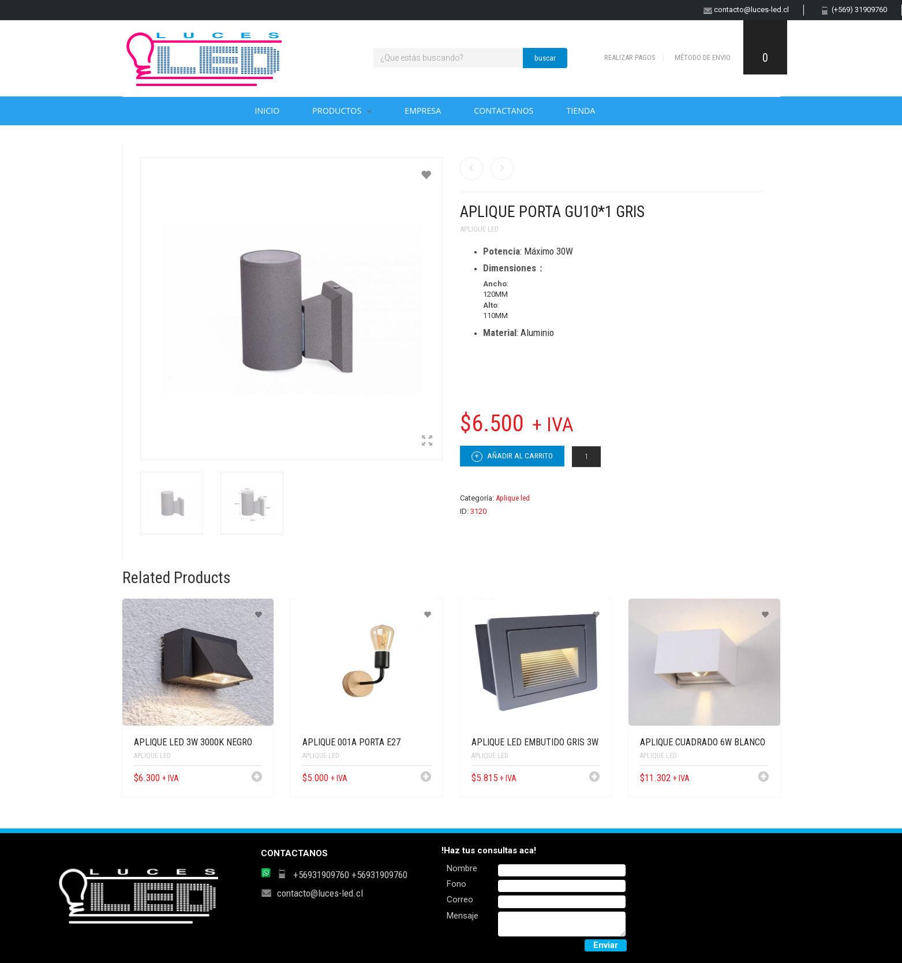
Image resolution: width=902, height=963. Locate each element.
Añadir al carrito (512, 456)
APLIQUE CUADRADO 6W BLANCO (702, 742)
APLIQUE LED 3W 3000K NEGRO (193, 742)
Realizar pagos (630, 57)
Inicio (267, 110)
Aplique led (479, 229)
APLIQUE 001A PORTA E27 (351, 742)
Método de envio (703, 57)
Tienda (580, 110)
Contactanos (503, 110)
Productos (336, 110)
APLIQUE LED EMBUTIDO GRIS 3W (534, 742)
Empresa (423, 110)
